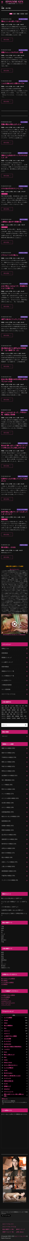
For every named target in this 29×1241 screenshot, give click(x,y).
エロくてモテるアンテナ (8, 1003)
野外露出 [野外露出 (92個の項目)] (9, 710)
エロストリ (7, 1030)
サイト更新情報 (6, 689)
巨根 (2, 928)
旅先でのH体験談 (8, 852)
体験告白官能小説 (8, 1081)
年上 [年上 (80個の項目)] (3, 705)
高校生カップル (5, 967)
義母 (2, 952)
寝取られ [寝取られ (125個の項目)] (3, 714)
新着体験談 (5, 653)
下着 (2, 926)
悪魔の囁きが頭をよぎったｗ (11, 124)
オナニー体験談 (8, 807)
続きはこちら (5, 1098)
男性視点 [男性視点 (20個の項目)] (9, 718)
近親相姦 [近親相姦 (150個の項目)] (17, 716)
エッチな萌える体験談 (7, 982)
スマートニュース (8, 1091)
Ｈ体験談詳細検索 (7, 684)
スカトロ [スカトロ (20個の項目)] (3, 718)
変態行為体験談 (8, 830)
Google (6, 1020)
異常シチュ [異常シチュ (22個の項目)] (17, 712)
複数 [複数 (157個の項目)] (3, 708)
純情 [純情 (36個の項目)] (8, 714)
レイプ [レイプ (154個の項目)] (25, 712)
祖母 (2, 936)
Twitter (6, 1060)
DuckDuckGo (7, 1044)
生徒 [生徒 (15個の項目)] (12, 712)
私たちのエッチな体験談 (8, 978)
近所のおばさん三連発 (7, 913)
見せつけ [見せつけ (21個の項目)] (22, 708)
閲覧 (18, 13)
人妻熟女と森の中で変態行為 (11, 222)
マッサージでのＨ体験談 (10, 880)
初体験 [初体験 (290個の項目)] (18, 718)
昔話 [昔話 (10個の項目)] (18, 710)
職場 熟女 (4, 960)
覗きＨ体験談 (7, 857)
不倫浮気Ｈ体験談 (8, 875)
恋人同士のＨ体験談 (9, 834)
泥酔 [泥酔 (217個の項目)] (11, 708)
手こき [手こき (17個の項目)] (18, 708)
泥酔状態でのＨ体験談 (9, 839)
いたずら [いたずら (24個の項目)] (12, 705)
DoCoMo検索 (7, 1038)
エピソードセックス (8, 1224)
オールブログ (5, 999)
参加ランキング (20, 1229)
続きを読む (6, 39)
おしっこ (3, 964)
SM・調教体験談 (8, 780)
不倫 (2, 941)
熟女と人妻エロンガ (9, 1054)
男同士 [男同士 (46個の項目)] (17, 705)
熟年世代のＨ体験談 (9, 843)
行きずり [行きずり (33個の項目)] (7, 708)
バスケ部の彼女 (5, 906)
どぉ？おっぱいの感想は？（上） (10, 901)
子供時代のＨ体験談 (9, 757)
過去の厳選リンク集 (8, 1229)
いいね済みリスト (7, 680)
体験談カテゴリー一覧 (8, 671)
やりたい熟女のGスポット (11, 1065)
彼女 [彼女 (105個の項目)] (3, 712)
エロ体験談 (4, 984)
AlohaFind (7, 1089)
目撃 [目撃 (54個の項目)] (24, 710)
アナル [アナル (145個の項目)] (18, 714)
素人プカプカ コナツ (14, 569)
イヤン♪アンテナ (6, 1004)
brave (5, 1052)
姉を (2, 930)
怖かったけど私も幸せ (7, 898)
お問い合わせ (20, 1232)
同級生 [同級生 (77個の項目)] (21, 716)
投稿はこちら (5, 648)
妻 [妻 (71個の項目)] (8, 705)
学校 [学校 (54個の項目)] (26, 705)
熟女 (2, 956)
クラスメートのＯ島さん (9, 255)
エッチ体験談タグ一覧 (8, 675)
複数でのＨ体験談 (8, 748)
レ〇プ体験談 (7, 784)
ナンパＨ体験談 (8, 793)
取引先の (3, 940)
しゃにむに (7, 1049)
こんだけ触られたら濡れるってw (12, 83)
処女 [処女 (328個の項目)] (21, 710)
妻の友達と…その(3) (8, 547)
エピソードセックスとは (8, 694)
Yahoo (5, 1023)
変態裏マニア (7, 1086)
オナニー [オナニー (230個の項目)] (3, 716)
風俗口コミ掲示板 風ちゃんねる (12, 1075)
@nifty (6, 1070)
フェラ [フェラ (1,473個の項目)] (22, 718)
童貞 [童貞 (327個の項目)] (14, 708)
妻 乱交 (3, 965)
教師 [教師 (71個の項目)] (13, 716)
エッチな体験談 (5, 997)
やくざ (3, 934)
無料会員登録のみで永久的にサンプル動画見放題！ (14, 634)
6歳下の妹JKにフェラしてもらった (13, 319)
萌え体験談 (4, 980)
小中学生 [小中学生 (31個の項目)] (14, 718)
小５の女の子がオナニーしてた (12, 188)
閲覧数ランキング (7, 657)
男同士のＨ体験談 (8, 771)
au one (6, 1083)
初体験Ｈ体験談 (8, 825)
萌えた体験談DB (8, 1025)
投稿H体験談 (5, 666)
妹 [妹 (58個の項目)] (20, 705)
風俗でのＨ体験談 (8, 752)
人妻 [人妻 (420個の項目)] (9, 712)
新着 (11, 13)
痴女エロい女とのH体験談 (10, 816)
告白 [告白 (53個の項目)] (22, 714)
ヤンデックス (7, 1078)
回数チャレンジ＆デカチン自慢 (12, 52)
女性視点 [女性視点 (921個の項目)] (3, 710)
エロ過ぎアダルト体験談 (8, 995)
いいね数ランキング (7, 662)
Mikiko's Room (8, 1062)
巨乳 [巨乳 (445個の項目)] (6, 712)
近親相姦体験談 (8, 812)
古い (14, 13)
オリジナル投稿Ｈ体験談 (10, 798)
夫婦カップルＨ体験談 (9, 862)
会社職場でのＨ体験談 (9, 775)
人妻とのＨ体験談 (8, 866)
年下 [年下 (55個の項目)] (23, 705)
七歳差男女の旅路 (6, 910)
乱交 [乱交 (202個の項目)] (25, 716)
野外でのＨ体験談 (8, 789)
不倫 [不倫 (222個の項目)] (11, 714)
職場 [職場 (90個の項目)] (22, 712)
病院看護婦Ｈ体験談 (9, 871)
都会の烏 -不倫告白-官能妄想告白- (13, 1046)
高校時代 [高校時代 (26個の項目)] (9, 716)
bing (5, 1028)
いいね (22, 13)
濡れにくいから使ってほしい (11, 21)
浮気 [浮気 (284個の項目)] (14, 714)
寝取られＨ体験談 (8, 762)
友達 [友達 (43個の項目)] (6, 705)
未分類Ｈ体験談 (8, 802)
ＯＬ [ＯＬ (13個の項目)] (26, 718)
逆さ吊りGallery (8, 1073)
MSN (5, 1057)
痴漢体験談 (6, 821)
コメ (26, 13)
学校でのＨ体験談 (8, 766)
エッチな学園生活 (8, 1067)
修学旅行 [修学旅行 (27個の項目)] (14, 710)
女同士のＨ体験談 (8, 848)
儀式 (2, 938)
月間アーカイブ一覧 (8, 1232)
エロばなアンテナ (6, 1001)
